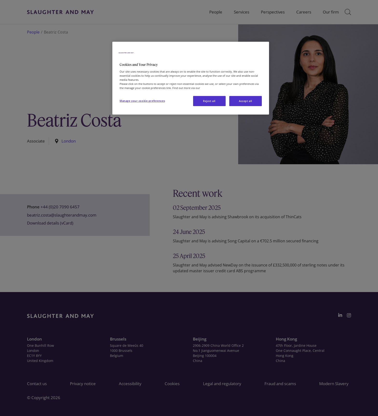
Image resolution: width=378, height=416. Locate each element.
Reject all (209, 101)
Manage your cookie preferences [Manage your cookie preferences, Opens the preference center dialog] (142, 100)
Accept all (245, 101)
